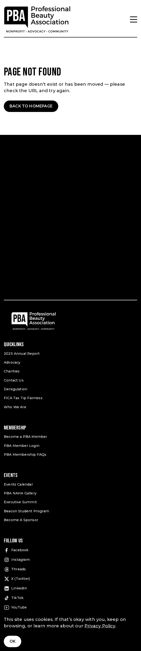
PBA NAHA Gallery (20, 493)
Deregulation (15, 389)
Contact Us (14, 380)
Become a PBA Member (25, 436)
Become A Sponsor (21, 520)
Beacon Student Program (26, 511)
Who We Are (15, 407)
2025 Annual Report (22, 353)
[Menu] (133, 19)
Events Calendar (18, 484)
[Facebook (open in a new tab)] (70, 550)
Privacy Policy (99, 626)
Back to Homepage (31, 106)
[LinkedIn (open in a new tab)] (70, 588)
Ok (13, 641)
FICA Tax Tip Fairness (23, 398)
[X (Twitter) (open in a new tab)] (70, 579)
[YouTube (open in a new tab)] (70, 607)
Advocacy (12, 362)
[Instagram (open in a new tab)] (70, 560)
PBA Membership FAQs (25, 454)
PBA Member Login (21, 446)
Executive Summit (20, 502)
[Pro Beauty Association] (37, 19)
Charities (12, 371)
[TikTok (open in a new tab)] (70, 598)
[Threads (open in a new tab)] (70, 569)
